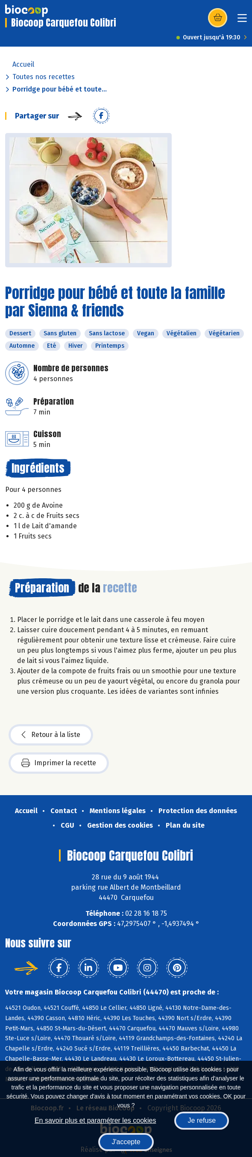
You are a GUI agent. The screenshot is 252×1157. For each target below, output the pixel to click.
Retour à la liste (50, 735)
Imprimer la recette (58, 763)
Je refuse (202, 1120)
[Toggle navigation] (242, 20)
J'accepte (125, 1141)
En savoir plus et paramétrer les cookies (95, 1120)
